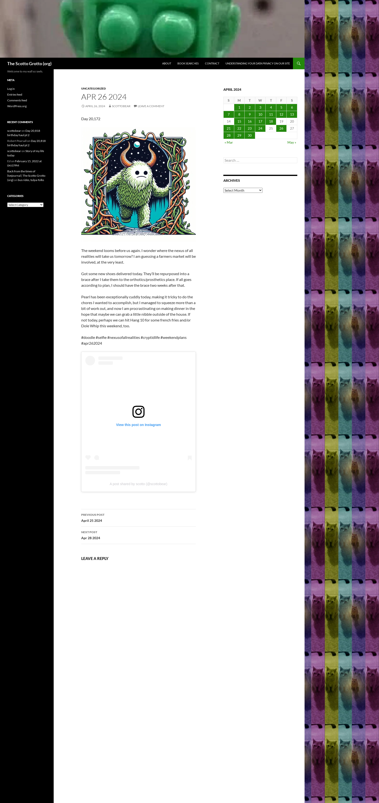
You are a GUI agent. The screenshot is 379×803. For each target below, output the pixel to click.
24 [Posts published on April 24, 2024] (260, 128)
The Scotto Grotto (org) (29, 63)
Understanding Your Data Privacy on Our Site (258, 63)
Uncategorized (93, 88)
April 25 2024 (138, 517)
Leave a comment (151, 106)
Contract (212, 63)
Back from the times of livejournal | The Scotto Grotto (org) (26, 175)
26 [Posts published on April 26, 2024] (281, 128)
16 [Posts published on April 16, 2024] (250, 121)
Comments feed (17, 100)
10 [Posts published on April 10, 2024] (260, 114)
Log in (11, 89)
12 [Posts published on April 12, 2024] (281, 114)
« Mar (229, 142)
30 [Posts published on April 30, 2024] (250, 135)
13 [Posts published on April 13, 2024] (292, 114)
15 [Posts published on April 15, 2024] (239, 121)
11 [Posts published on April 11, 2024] (271, 114)
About (166, 63)
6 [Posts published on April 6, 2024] (292, 107)
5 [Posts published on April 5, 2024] (281, 107)
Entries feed (14, 94)
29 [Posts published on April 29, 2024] (239, 135)
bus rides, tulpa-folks (31, 180)
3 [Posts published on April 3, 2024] (260, 107)
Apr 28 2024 (138, 534)
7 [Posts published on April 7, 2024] (229, 114)
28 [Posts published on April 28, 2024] (229, 135)
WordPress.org (17, 106)
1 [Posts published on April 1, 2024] (239, 107)
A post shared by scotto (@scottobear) (138, 484)
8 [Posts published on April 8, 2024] (239, 114)
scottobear (121, 106)
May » (291, 142)
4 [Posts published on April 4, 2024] (271, 107)
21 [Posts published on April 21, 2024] (229, 128)
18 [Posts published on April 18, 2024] (271, 121)
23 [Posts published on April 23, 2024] (250, 128)
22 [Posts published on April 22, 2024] (239, 128)
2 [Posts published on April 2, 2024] (250, 107)
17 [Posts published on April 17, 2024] (260, 121)
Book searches (188, 63)
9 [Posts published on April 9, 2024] (250, 114)
